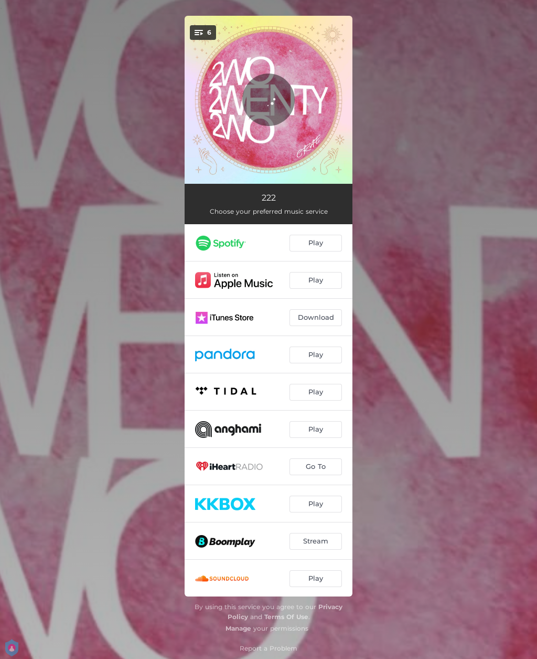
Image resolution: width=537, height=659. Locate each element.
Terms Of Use (286, 617)
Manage (238, 628)
